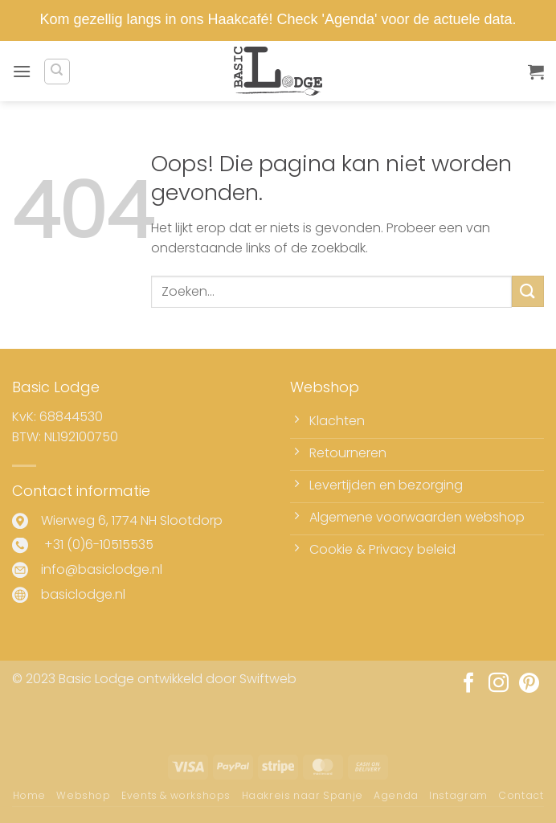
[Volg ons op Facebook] (469, 684)
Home (29, 795)
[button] (21, 71)
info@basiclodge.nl (101, 569)
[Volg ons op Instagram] (499, 684)
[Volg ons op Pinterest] (529, 684)
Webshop (83, 795)
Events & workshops (176, 795)
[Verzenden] (528, 291)
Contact (520, 795)
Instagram (458, 795)
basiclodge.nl (83, 594)
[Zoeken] (57, 71)
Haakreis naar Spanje (302, 795)
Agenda (396, 795)
